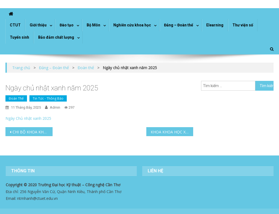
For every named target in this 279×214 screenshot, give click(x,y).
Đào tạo (67, 25)
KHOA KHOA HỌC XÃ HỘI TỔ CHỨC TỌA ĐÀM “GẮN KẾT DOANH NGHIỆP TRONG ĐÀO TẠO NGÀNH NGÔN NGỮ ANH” (172, 131)
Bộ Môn (93, 25)
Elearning (214, 25)
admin (55, 107)
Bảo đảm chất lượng (56, 37)
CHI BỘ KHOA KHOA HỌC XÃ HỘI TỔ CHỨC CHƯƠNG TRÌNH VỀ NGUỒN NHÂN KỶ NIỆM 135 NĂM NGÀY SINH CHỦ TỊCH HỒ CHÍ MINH (32, 131)
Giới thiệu (38, 25)
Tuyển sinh (19, 37)
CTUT (15, 25)
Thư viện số (242, 25)
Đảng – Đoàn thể (178, 25)
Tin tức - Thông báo (48, 98)
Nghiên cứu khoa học (132, 25)
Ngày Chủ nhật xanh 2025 (28, 118)
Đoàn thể (16, 98)
